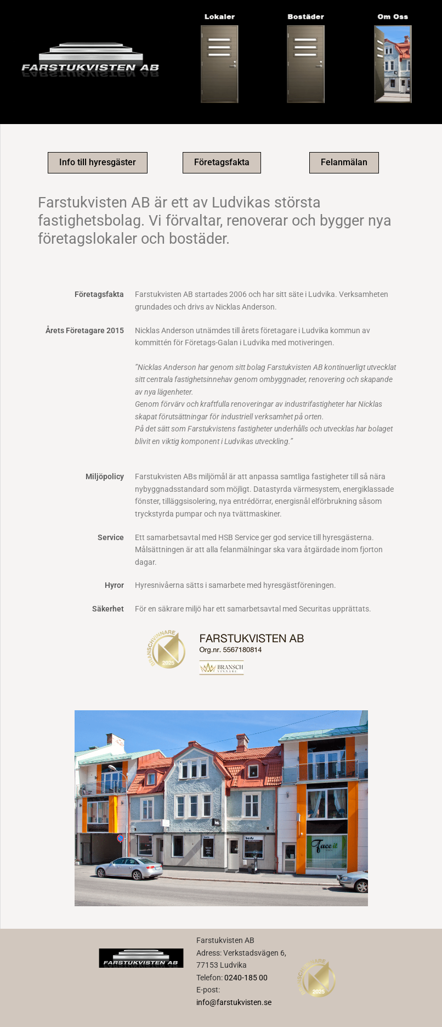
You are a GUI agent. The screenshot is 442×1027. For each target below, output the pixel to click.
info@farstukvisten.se (233, 1002)
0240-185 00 (246, 977)
